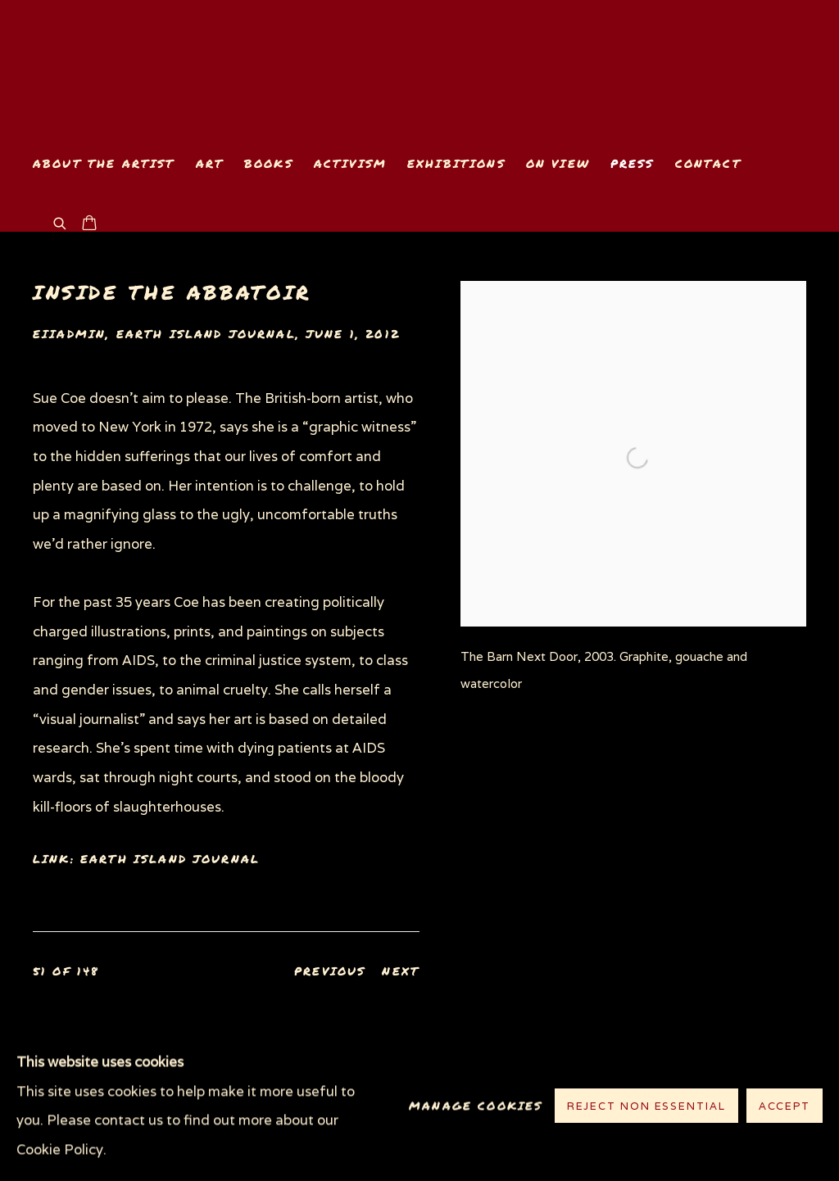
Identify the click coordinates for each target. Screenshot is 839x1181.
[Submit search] (60, 221)
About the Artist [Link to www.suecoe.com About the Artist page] (104, 163)
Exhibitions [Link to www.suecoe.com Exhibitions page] (456, 163)
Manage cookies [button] (475, 1106)
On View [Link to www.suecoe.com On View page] (558, 163)
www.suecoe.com (221, 71)
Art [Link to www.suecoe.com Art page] (210, 163)
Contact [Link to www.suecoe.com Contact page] (708, 163)
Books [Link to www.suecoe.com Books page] (268, 163)
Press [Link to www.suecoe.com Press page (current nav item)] (632, 163)
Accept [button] (784, 1107)
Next (401, 971)
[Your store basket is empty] (89, 224)
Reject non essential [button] (646, 1107)
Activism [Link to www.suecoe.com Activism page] (350, 163)
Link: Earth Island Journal (146, 858)
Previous (329, 971)
